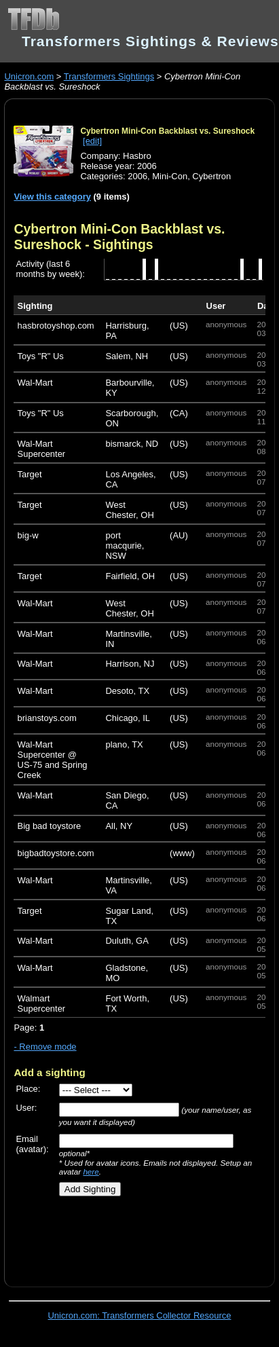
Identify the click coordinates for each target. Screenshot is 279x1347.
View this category (52, 196)
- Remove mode (45, 1046)
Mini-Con (169, 176)
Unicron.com (29, 76)
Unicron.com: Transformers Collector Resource (139, 1315)
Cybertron (211, 176)
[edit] (92, 141)
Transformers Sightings (109, 76)
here (90, 1171)
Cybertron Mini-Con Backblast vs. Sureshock (167, 131)
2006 (137, 176)
